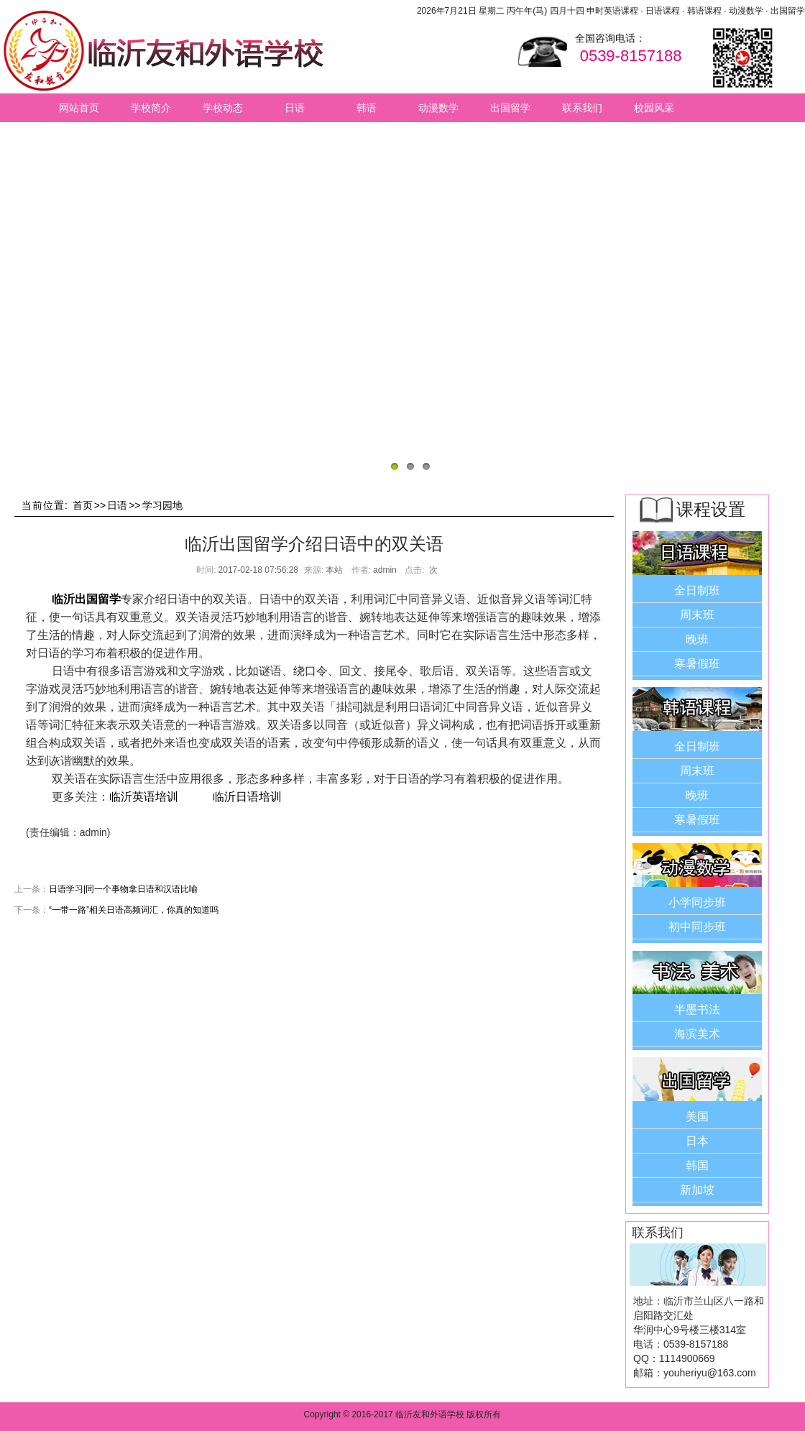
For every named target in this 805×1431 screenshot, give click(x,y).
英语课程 (621, 11)
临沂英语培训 (143, 797)
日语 (295, 108)
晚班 (697, 639)
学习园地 (162, 505)
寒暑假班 (697, 664)
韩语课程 (704, 11)
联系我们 (582, 108)
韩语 (366, 108)
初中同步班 (697, 927)
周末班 (697, 615)
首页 (83, 505)
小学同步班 (697, 902)
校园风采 (654, 108)
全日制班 (697, 590)
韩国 (697, 1165)
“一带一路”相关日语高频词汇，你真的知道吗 (133, 910)
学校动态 (223, 108)
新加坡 (697, 1190)
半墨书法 (697, 1009)
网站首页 (79, 108)
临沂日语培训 (247, 797)
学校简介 (151, 108)
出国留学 (787, 11)
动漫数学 (746, 11)
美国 (697, 1116)
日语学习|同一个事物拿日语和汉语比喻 (123, 889)
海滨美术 (697, 1034)
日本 (697, 1141)
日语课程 (662, 11)
